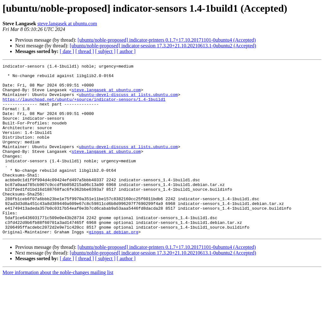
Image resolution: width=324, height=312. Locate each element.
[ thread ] (84, 51)
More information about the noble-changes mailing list (58, 306)
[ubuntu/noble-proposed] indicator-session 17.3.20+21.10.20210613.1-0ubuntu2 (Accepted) (163, 45)
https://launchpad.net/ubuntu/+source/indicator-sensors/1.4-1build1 (84, 107)
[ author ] (126, 51)
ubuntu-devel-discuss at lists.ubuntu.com (128, 101)
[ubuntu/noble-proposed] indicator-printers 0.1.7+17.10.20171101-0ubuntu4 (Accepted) (167, 40)
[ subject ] (105, 51)
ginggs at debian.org (113, 266)
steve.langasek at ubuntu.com (67, 23)
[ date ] (67, 51)
